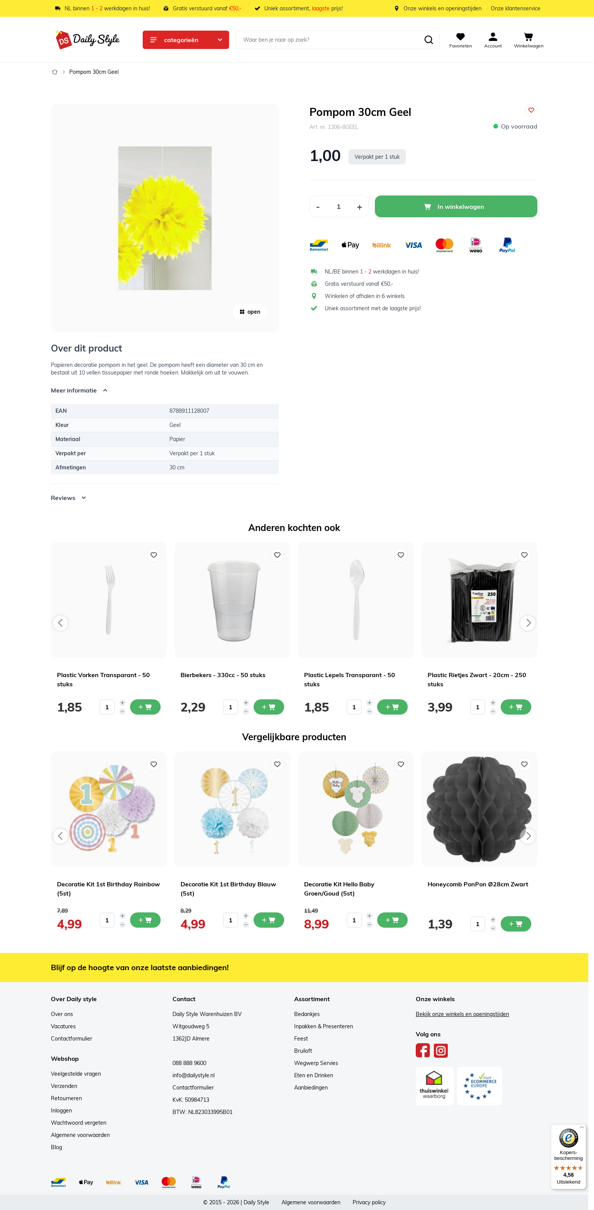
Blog (56, 1147)
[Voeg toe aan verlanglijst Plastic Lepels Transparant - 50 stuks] (401, 555)
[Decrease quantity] (122, 711)
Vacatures (63, 1026)
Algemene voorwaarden (80, 1135)
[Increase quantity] (122, 703)
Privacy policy (369, 1202)
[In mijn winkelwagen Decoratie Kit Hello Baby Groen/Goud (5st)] (392, 920)
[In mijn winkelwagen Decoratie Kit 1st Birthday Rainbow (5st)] (145, 920)
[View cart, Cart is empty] (529, 40)
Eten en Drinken (313, 1075)
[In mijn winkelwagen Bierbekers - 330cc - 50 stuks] (269, 707)
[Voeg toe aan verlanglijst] (531, 110)
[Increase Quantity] (360, 206)
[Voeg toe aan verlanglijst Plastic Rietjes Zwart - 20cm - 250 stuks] (524, 555)
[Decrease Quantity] (317, 206)
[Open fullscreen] (165, 218)
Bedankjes (307, 1014)
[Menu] (581, 1128)
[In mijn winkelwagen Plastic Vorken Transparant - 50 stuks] (145, 707)
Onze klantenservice (515, 8)
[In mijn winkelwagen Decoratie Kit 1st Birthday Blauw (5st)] (269, 920)
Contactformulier (71, 1038)
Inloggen (61, 1110)
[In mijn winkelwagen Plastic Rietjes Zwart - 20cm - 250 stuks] (516, 707)
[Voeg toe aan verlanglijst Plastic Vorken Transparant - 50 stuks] (154, 555)
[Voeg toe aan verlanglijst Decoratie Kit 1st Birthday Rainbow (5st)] (154, 764)
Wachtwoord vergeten (78, 1122)
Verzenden (64, 1086)
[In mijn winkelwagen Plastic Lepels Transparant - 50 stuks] (392, 707)
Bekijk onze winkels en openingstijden (462, 1014)
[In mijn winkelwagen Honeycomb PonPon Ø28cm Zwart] (516, 924)
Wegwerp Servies (316, 1063)
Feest (301, 1038)
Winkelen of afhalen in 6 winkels (365, 296)
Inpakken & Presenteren (323, 1026)
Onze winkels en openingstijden (443, 8)
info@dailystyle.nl (194, 1075)
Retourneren (66, 1098)
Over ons (62, 1014)
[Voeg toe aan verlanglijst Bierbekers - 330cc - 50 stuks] (277, 555)
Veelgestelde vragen (76, 1073)
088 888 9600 (189, 1063)
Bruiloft (303, 1050)
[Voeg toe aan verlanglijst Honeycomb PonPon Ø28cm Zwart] (524, 764)
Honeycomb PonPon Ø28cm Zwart (478, 884)
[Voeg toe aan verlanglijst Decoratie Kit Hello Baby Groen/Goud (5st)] (401, 764)
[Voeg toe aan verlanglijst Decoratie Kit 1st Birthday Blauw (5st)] (277, 764)
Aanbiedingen (311, 1087)
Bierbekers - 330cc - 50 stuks (223, 675)
